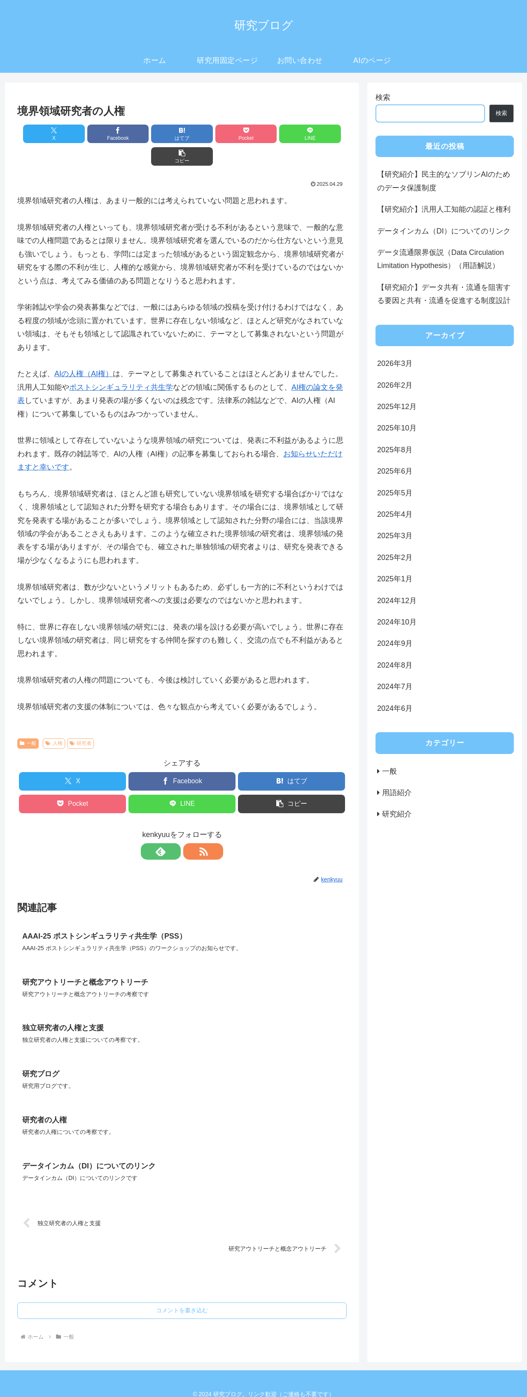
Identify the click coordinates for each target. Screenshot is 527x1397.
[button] (320, 134)
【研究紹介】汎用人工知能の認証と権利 (444, 209)
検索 (382, 97)
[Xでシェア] (43, 134)
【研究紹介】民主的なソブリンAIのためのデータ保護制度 (443, 181)
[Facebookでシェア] (98, 134)
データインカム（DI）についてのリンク (444, 231)
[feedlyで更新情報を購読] (172, 829)
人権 (54, 721)
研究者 (81, 721)
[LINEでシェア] (265, 134)
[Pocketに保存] (209, 134)
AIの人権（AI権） (83, 351)
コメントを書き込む (182, 1289)
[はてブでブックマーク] (154, 134)
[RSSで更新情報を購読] (191, 829)
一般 (28, 721)
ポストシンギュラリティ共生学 (121, 365)
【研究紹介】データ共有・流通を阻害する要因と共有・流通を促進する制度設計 (444, 294)
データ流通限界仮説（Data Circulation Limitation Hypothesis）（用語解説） (440, 259)
